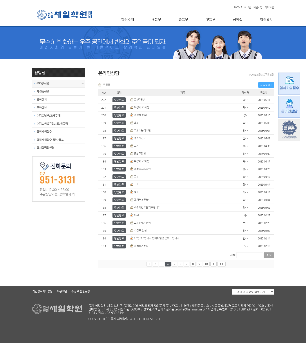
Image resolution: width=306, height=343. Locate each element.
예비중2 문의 (141, 245)
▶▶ (221, 264)
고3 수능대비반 (142, 130)
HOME (238, 7)
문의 (136, 215)
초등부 (156, 20)
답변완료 (119, 99)
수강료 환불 (140, 230)
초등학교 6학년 (142, 168)
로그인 (247, 7)
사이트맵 (269, 7)
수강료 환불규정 (80, 291)
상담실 (238, 20)
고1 (136, 176)
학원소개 (127, 20)
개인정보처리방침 (42, 291)
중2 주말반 (140, 153)
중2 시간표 (140, 138)
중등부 (183, 20)
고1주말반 (139, 99)
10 (206, 264)
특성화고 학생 (141, 107)
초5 (136, 122)
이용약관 (62, 291)
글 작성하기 (266, 84)
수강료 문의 (140, 115)
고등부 (210, 20)
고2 (136, 145)
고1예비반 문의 (142, 222)
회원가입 (258, 7)
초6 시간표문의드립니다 (147, 207)
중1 (136, 191)
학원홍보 (266, 20)
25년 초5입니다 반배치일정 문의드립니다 (156, 238)
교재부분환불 (141, 199)
